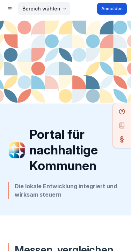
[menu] (9, 120)
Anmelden (16, 139)
